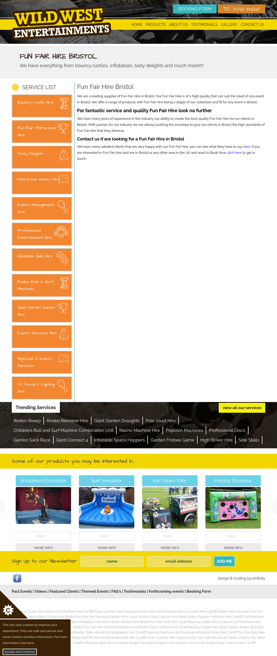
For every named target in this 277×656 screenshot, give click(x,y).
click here (234, 153)
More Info (43, 548)
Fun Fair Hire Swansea (93, 617)
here (246, 147)
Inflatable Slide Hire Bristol (90, 632)
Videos (41, 591)
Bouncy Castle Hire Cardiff (197, 611)
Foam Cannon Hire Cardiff (168, 627)
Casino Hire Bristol (61, 617)
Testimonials (204, 24)
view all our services (242, 407)
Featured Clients (63, 591)
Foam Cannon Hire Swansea (168, 638)
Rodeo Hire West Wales (147, 643)
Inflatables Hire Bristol (131, 627)
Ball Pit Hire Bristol (96, 638)
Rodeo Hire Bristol (135, 622)
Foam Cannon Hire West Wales (173, 617)
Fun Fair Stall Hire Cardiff (168, 622)
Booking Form (199, 591)
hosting (240, 578)
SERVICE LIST (39, 87)
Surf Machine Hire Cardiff (74, 611)
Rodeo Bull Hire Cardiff (128, 638)
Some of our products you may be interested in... (73, 461)
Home (136, 24)
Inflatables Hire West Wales (99, 622)
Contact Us (252, 24)
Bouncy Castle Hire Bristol (34, 611)
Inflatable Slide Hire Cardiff (216, 632)
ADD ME (224, 561)
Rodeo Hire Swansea (234, 611)
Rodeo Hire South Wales (129, 617)
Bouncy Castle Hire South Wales (214, 627)
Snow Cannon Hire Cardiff (236, 643)
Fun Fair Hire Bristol (98, 627)
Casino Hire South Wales (157, 611)
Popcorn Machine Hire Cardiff (220, 617)
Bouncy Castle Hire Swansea (210, 622)
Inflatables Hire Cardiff (129, 632)
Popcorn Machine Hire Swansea (171, 632)
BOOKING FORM (194, 9)
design (223, 578)
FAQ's (116, 591)
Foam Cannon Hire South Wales (190, 643)
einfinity (258, 578)
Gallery (229, 24)
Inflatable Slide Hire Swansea (106, 643)
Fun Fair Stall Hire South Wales (214, 638)
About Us (178, 24)
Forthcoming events (166, 591)
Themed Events (95, 591)
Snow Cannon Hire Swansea (115, 611)
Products (156, 24)
